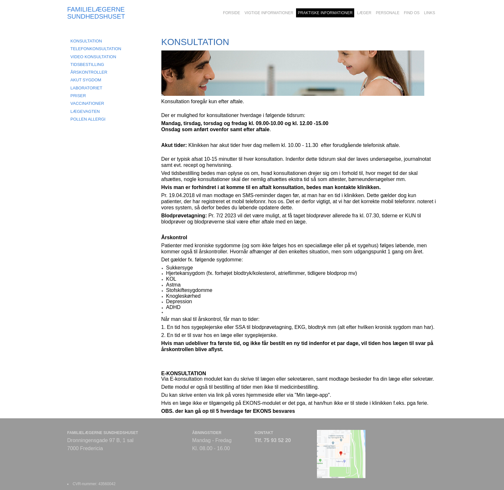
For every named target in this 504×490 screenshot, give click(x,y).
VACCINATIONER (87, 103)
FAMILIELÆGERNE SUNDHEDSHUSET (96, 13)
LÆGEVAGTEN (85, 111)
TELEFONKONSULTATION (95, 48)
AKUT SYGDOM (85, 79)
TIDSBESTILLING (87, 64)
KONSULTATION (86, 41)
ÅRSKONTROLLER (88, 72)
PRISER (78, 95)
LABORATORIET (86, 88)
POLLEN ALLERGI (87, 119)
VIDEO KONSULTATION (93, 56)
